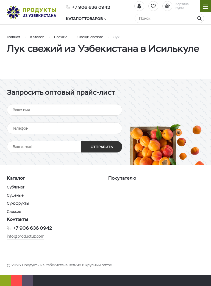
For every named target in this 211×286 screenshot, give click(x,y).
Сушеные (15, 195)
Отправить (102, 147)
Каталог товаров (86, 18)
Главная (13, 37)
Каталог (37, 37)
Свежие (60, 37)
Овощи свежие (90, 37)
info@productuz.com (25, 236)
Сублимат (15, 187)
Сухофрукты (18, 203)
